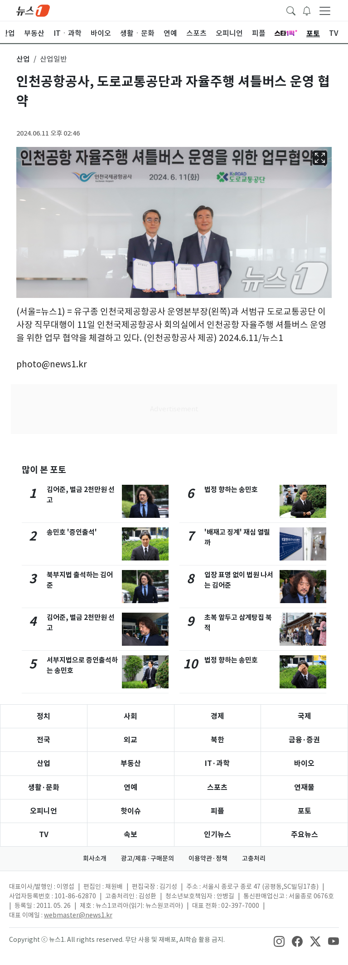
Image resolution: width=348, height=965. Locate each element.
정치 (43, 716)
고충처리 (254, 858)
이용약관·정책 (207, 858)
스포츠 (217, 787)
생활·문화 (43, 787)
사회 (130, 716)
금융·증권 (304, 740)
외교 (130, 740)
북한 (217, 740)
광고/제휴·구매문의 (147, 858)
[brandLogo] (33, 10)
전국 (43, 740)
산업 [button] (23, 58)
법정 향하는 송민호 (231, 489)
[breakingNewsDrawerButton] (306, 10)
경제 (217, 716)
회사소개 (94, 858)
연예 (130, 787)
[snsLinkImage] (279, 940)
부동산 (131, 763)
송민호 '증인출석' (72, 532)
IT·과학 (217, 763)
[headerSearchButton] (290, 10)
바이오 (304, 763)
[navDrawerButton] (325, 10)
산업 (43, 763)
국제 (304, 716)
